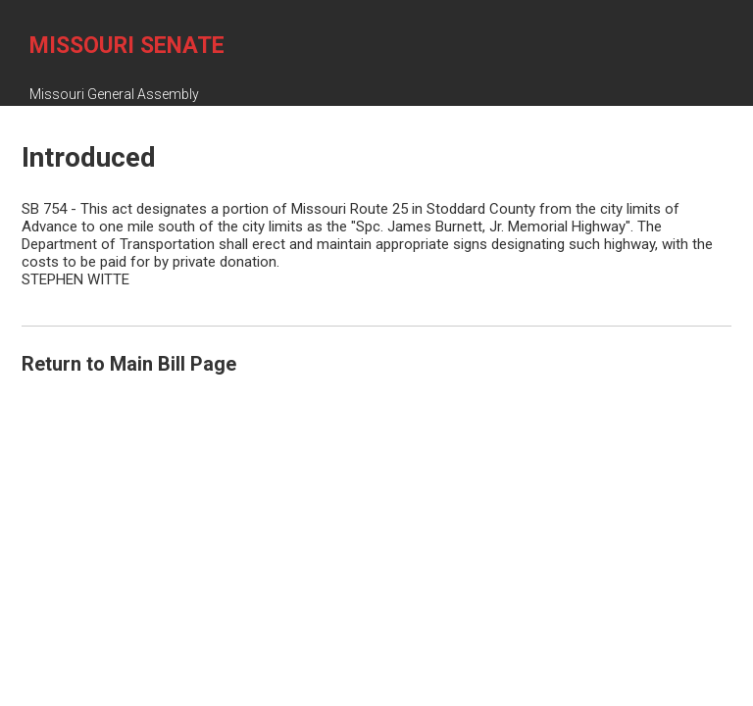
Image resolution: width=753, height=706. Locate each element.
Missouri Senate (127, 45)
